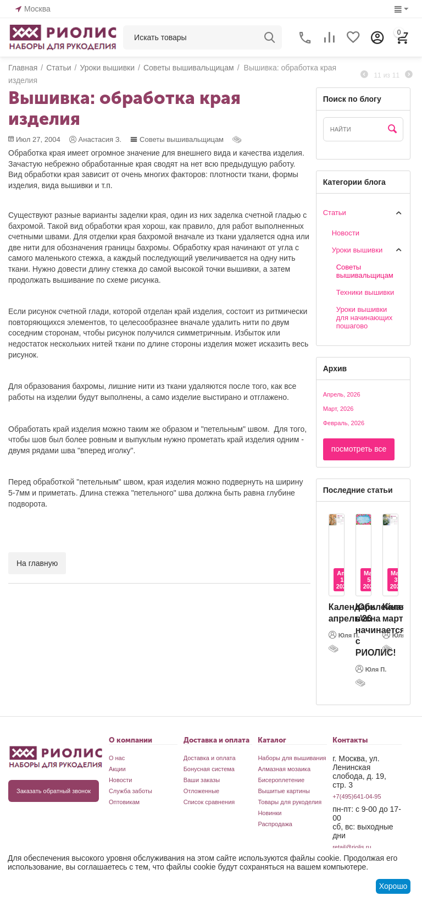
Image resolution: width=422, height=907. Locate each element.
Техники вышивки (365, 292)
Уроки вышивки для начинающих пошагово (364, 317)
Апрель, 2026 (341, 394)
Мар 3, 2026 (396, 580)
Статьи (334, 212)
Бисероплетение (281, 780)
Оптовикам (124, 802)
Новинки (269, 813)
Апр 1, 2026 (342, 580)
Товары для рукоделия (289, 802)
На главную (37, 563)
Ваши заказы (202, 780)
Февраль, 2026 (343, 423)
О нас (117, 758)
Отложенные (202, 791)
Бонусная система (209, 769)
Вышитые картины (284, 791)
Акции (117, 769)
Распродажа (275, 824)
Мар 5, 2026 (369, 580)
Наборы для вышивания (292, 758)
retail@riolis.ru (351, 847)
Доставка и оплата (210, 758)
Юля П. (344, 635)
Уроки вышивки (357, 250)
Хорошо (393, 886)
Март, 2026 (338, 408)
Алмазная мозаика (284, 769)
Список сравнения (209, 802)
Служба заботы (130, 791)
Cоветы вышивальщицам (177, 139)
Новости (345, 233)
